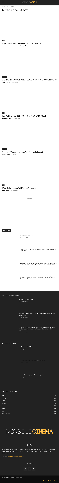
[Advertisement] (29, 210)
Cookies (45, 481)
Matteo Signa (5, 190)
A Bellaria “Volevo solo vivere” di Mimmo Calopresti (22, 152)
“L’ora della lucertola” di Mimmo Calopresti (19, 188)
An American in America (26, 235)
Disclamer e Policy (52, 481)
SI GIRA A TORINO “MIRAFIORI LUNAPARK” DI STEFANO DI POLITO (29, 80)
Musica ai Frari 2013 (26, 347)
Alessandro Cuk (6, 154)
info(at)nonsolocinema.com (16, 457)
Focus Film (4, 77)
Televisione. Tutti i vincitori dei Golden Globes (33, 361)
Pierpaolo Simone (6, 118)
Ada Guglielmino (6, 82)
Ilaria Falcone (5, 46)
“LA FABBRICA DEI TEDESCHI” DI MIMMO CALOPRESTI (24, 116)
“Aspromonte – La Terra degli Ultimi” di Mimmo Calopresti (25, 43)
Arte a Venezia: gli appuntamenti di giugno (32, 375)
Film (3, 40)
